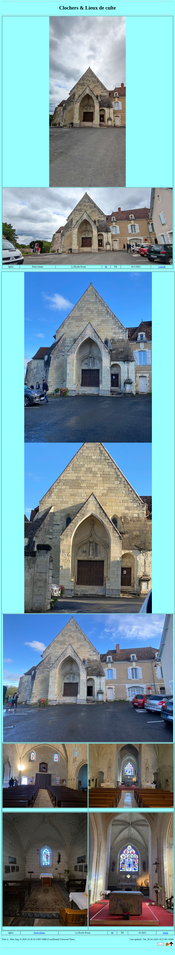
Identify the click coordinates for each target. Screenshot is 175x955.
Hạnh (165, 933)
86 (106, 266)
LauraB (162, 266)
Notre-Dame (39, 933)
